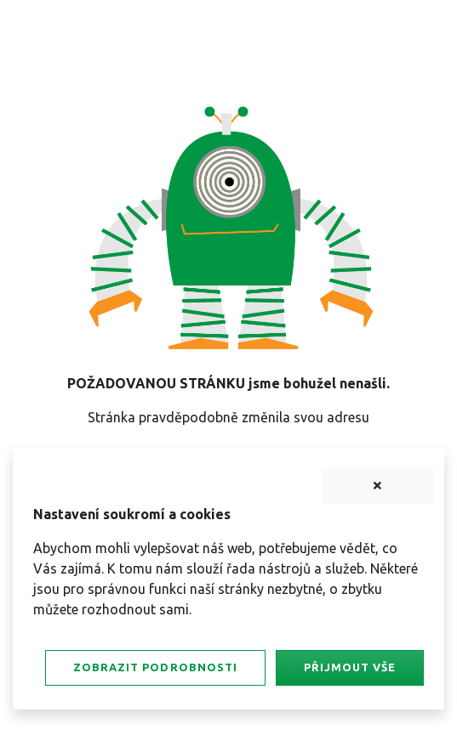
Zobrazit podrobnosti (155, 667)
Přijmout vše (350, 667)
